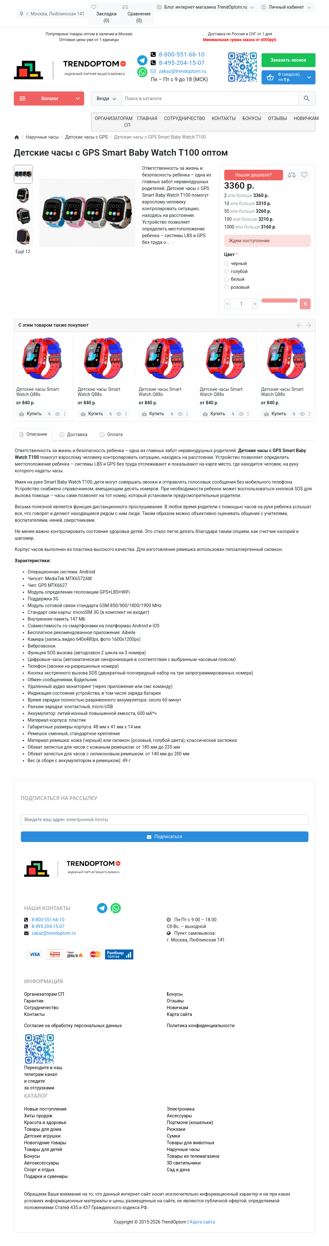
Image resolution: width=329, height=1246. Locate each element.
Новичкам (306, 118)
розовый (240, 287)
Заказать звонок (288, 60)
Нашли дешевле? (253, 174)
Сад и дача (178, 1169)
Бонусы (252, 118)
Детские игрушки (42, 1136)
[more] (64, 414)
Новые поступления (45, 1109)
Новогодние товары (45, 1142)
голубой (239, 271)
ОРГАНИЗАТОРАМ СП (114, 122)
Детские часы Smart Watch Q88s (37, 392)
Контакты (224, 118)
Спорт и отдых (39, 1169)
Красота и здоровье (45, 1122)
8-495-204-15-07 (182, 63)
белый (238, 279)
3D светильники (184, 1162)
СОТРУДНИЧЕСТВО (184, 118)
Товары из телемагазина (193, 1156)
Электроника (180, 1109)
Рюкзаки (176, 1129)
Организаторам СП (44, 994)
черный (239, 263)
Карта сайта (179, 1014)
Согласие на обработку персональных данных (73, 1025)
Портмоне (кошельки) (190, 1122)
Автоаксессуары (41, 1162)
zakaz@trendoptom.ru (178, 71)
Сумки (173, 1136)
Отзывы (277, 118)
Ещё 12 (22, 251)
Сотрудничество (41, 1007)
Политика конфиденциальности (201, 1025)
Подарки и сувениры (46, 1176)
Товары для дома (42, 1129)
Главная (147, 118)
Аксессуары (179, 1115)
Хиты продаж (38, 1115)
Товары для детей (43, 1149)
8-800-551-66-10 (182, 55)
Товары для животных (190, 1142)
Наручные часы (183, 1149)
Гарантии (33, 1000)
